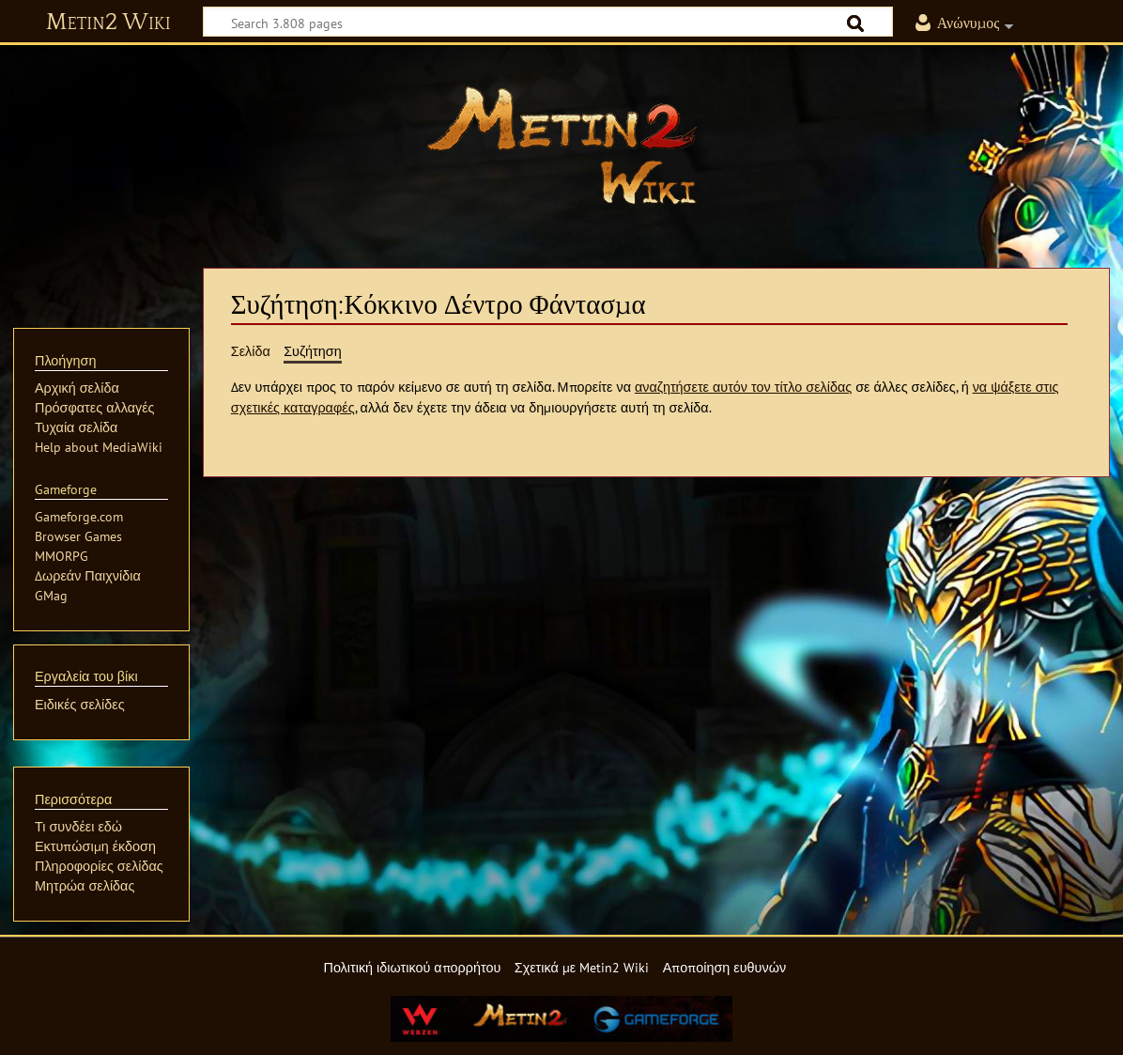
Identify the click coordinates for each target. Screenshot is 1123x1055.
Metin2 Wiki (108, 22)
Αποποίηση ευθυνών (724, 967)
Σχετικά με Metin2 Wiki (582, 967)
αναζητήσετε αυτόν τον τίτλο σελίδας (743, 387)
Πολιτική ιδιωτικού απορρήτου (411, 967)
